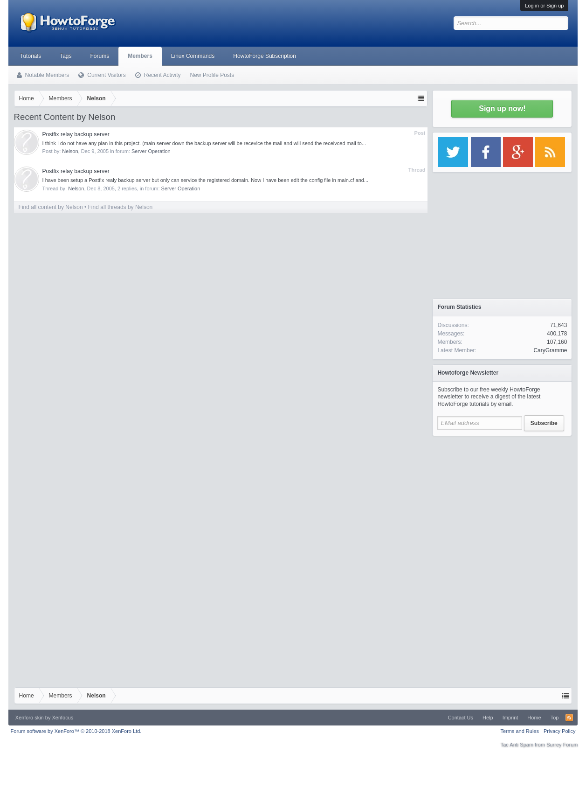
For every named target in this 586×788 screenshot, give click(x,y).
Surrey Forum (562, 744)
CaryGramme (550, 350)
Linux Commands (192, 56)
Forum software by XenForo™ (76, 731)
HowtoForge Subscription (264, 56)
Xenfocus (62, 717)
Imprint (510, 717)
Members (140, 56)
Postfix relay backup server (76, 134)
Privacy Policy (559, 731)
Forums (100, 56)
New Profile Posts (212, 75)
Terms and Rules (519, 731)
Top (555, 717)
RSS (569, 717)
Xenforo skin (29, 717)
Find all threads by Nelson (120, 207)
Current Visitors (106, 75)
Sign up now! (502, 108)
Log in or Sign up (544, 5)
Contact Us (460, 717)
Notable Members (47, 75)
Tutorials (30, 56)
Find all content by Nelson (51, 207)
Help (488, 717)
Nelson (70, 151)
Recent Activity (162, 75)
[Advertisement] (502, 499)
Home (534, 717)
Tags (65, 56)
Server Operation (151, 151)
